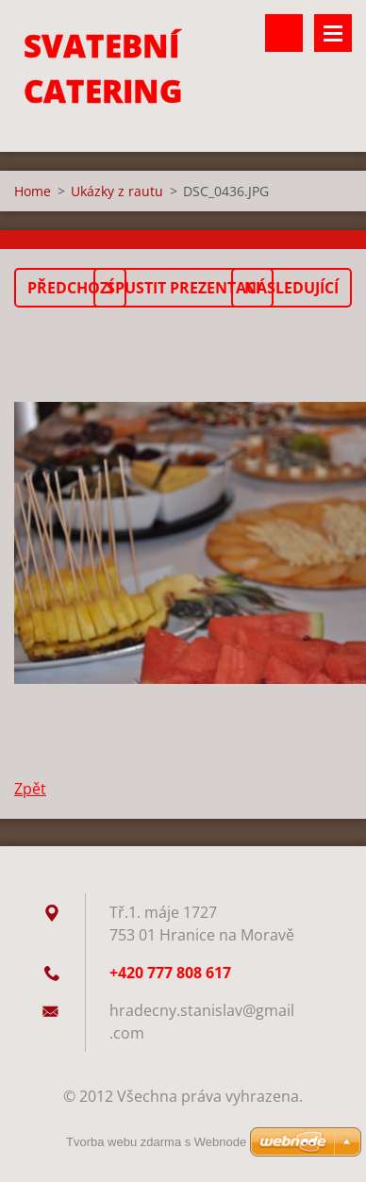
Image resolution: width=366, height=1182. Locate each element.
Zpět (30, 788)
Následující (291, 287)
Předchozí (70, 287)
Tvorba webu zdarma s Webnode (156, 1142)
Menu (333, 33)
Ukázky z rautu (117, 191)
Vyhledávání (284, 33)
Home (32, 191)
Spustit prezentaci (183, 287)
